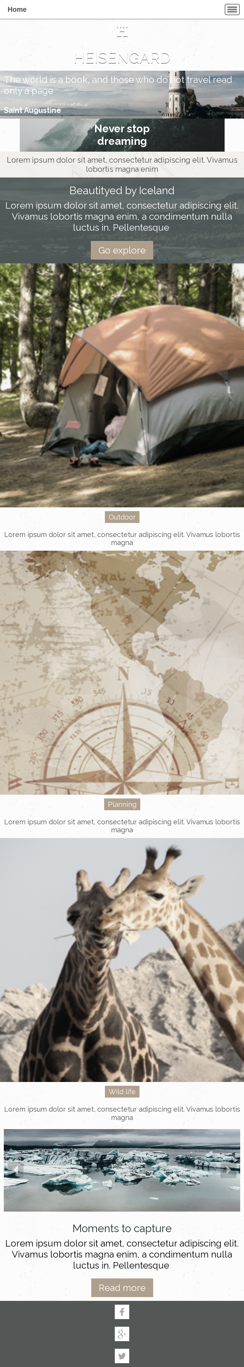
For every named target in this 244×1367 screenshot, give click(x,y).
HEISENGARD (122, 58)
